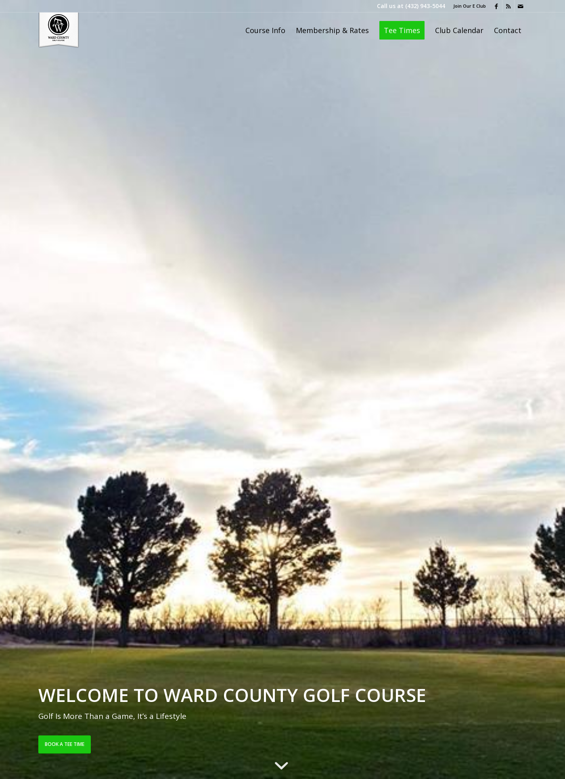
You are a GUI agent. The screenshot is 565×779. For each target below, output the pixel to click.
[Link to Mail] (521, 6)
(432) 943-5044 (425, 6)
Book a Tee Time (64, 744)
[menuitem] (467, 6)
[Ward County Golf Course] (58, 30)
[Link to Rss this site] (508, 6)
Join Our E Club (469, 6)
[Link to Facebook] (496, 6)
